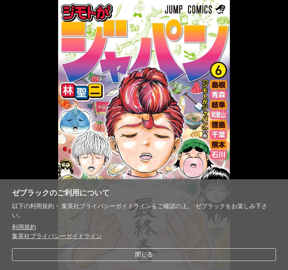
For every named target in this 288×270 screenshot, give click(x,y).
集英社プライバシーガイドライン (57, 236)
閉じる (144, 254)
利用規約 (24, 227)
